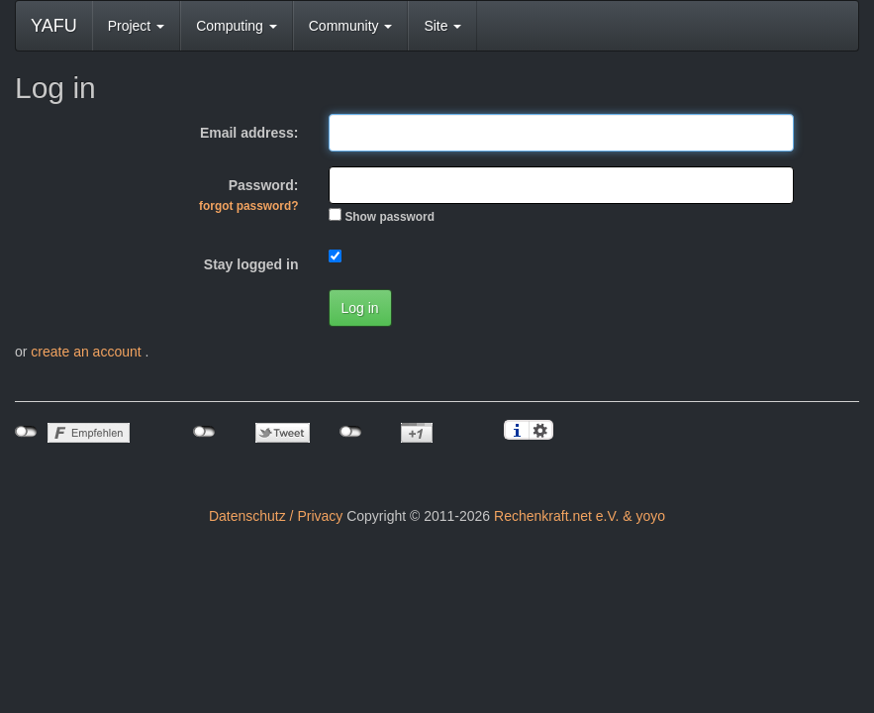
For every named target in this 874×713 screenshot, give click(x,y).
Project (136, 26)
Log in (360, 308)
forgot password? (248, 206)
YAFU (54, 26)
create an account (88, 351)
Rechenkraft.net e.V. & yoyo (579, 516)
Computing (236, 26)
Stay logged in (251, 264)
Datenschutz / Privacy (275, 516)
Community (351, 26)
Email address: (249, 133)
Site (442, 26)
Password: (248, 195)
